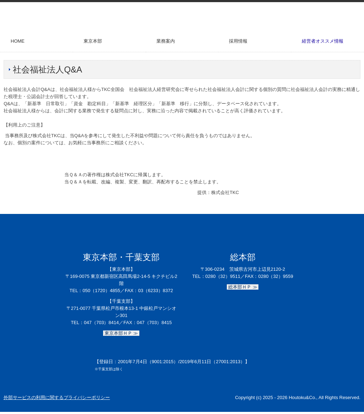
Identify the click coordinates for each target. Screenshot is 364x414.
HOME (18, 41)
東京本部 (93, 41)
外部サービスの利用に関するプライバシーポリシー (57, 397)
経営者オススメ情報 (322, 41)
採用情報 (238, 41)
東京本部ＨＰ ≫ (121, 333)
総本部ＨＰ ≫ (242, 287)
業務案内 (165, 41)
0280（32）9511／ (225, 276)
